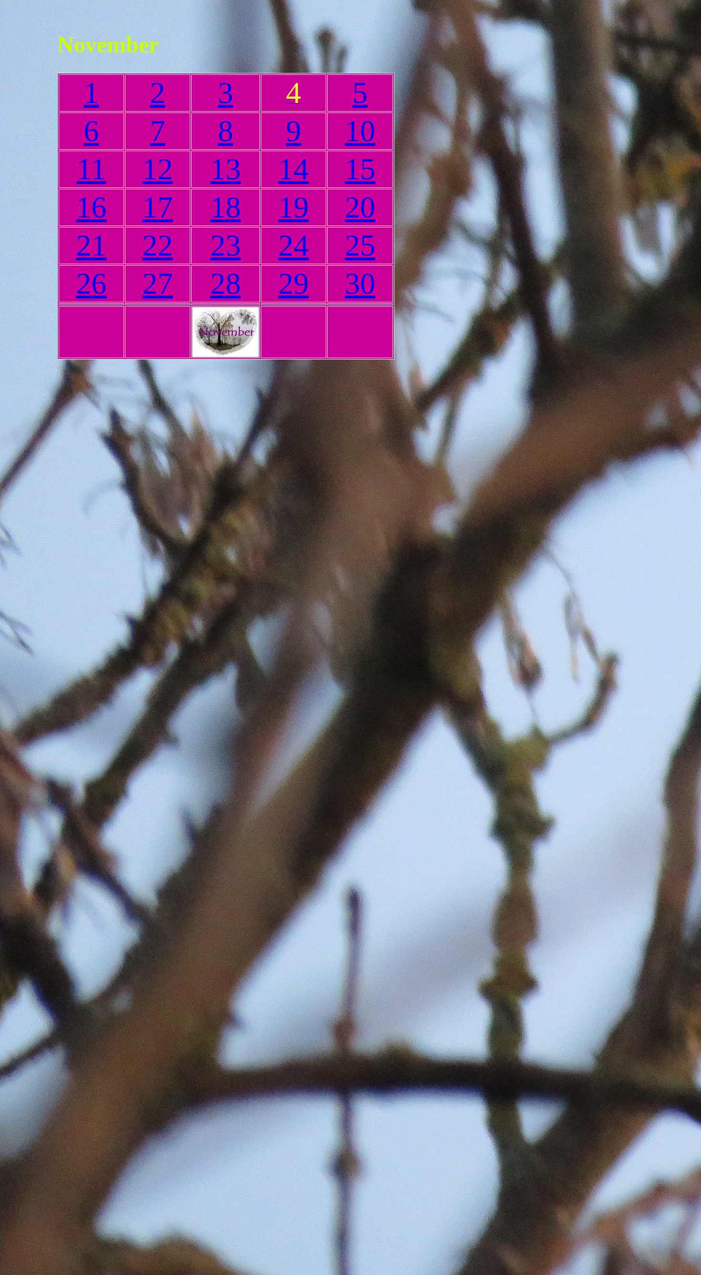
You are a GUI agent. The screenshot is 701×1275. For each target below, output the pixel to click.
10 (360, 131)
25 (360, 245)
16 (91, 207)
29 (293, 283)
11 (91, 169)
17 (158, 207)
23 (225, 245)
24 (293, 245)
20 (360, 207)
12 (158, 169)
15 (360, 169)
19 (293, 207)
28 (225, 283)
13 (225, 169)
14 (293, 169)
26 (91, 283)
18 (225, 207)
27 (158, 283)
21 (91, 245)
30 (360, 283)
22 (158, 245)
